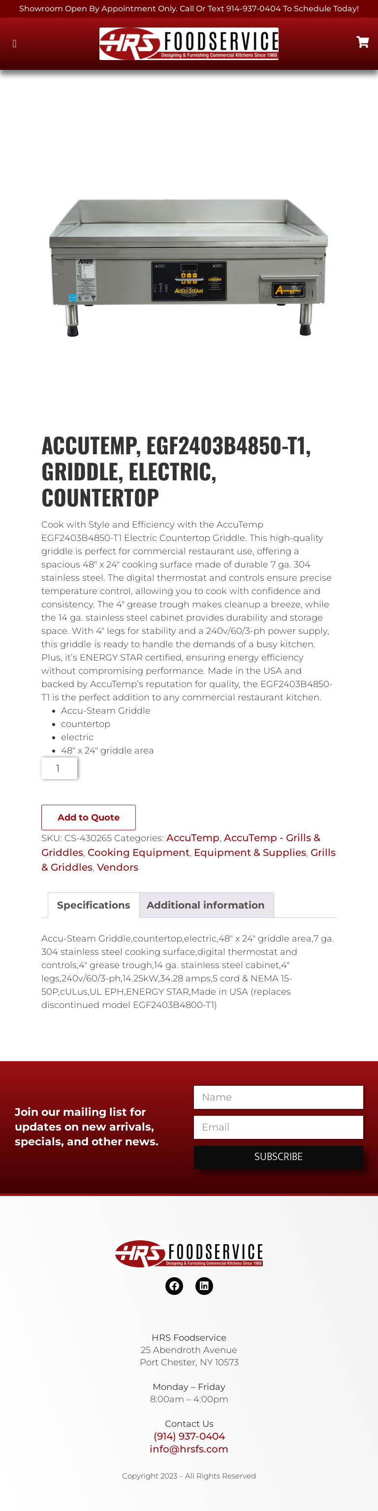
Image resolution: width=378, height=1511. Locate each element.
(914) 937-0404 (189, 1436)
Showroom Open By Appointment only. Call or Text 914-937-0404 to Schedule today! (189, 8)
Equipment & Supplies (250, 852)
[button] (14, 44)
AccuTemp (193, 838)
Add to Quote (89, 817)
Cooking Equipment (138, 852)
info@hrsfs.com (189, 1449)
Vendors (117, 867)
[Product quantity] (59, 768)
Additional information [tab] (206, 905)
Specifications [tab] (93, 905)
